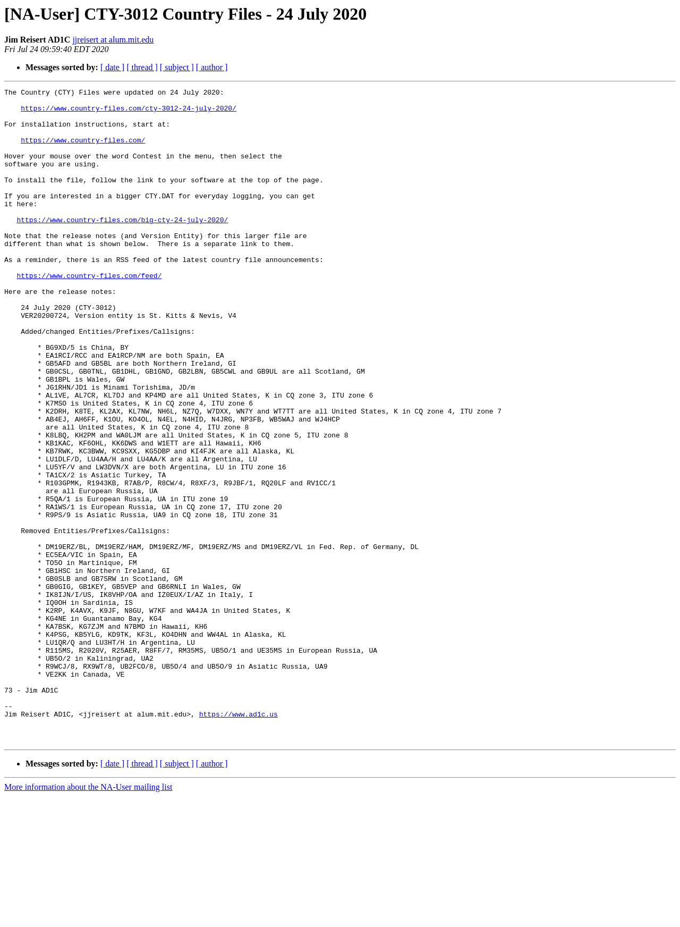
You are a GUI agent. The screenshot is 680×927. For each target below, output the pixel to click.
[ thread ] (142, 67)
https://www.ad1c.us (238, 840)
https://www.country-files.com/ (83, 151)
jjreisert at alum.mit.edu (113, 39)
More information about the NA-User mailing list (88, 917)
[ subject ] (177, 67)
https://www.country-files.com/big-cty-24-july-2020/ (122, 246)
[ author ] (212, 67)
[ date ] (112, 67)
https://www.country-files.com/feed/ (89, 313)
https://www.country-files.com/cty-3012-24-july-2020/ (128, 112)
